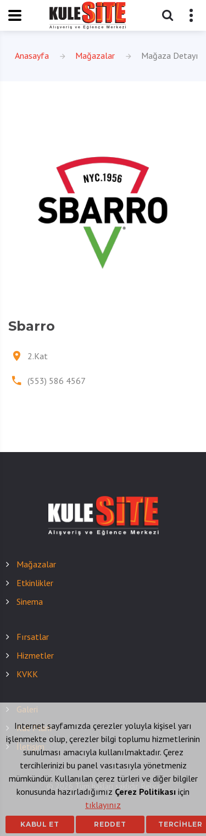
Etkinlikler (34, 582)
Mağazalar (95, 55)
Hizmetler (35, 655)
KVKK (27, 673)
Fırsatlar (32, 636)
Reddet (110, 824)
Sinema (29, 601)
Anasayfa (32, 55)
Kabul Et (39, 824)
